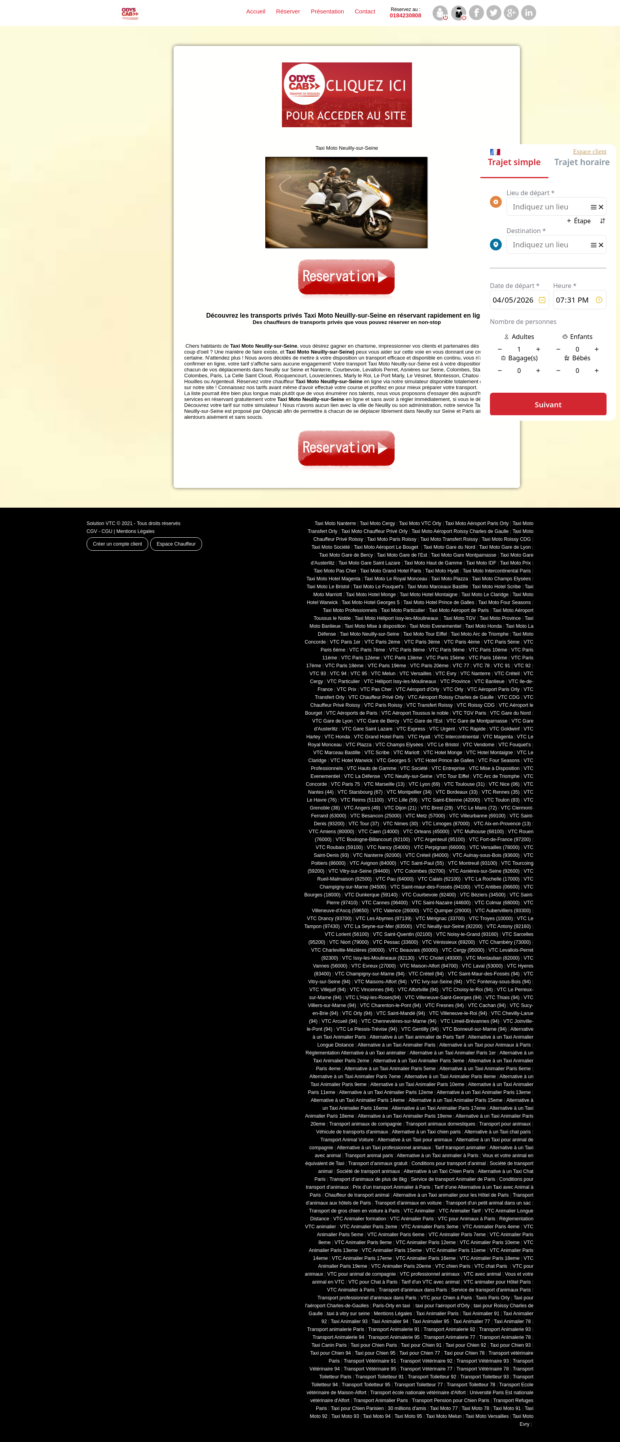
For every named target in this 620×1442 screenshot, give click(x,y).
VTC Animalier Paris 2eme (368, 1226)
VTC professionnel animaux (430, 1274)
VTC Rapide (472, 729)
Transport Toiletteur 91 (379, 1377)
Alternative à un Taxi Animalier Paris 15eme (455, 1100)
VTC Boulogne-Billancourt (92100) (373, 839)
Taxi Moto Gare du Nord (449, 547)
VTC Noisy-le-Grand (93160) (467, 934)
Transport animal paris (369, 1155)
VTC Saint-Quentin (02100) (402, 934)
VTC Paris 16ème (488, 658)
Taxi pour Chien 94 (330, 1353)
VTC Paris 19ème (387, 665)
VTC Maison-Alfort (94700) (429, 966)
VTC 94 (338, 673)
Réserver (288, 11)
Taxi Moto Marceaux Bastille (437, 586)
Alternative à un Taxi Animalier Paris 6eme (485, 1068)
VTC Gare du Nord (510, 713)
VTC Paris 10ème (488, 650)
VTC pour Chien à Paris (446, 1298)
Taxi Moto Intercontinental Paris (497, 571)
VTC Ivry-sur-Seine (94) (436, 982)
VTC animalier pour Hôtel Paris (497, 1282)
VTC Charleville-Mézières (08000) (348, 950)
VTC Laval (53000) (482, 966)
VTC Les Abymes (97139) (384, 918)
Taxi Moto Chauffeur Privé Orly (374, 531)
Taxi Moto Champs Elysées (501, 579)
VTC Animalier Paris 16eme (426, 1258)
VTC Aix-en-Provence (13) (502, 823)
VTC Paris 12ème (360, 658)
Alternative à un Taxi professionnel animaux (384, 1147)
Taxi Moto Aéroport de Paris (459, 610)
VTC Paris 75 (345, 784)
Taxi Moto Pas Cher (335, 571)
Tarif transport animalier (460, 1147)
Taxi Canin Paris (329, 1345)
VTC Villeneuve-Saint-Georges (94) (443, 997)
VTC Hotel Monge (442, 752)
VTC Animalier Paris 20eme (401, 1266)
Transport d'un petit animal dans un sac (488, 1203)
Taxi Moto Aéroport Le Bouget (387, 547)
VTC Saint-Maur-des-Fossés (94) (484, 974)
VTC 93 (318, 673)
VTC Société (413, 768)
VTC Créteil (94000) (427, 855)
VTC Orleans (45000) (426, 831)
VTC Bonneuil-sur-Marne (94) (474, 1029)
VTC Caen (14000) (378, 831)
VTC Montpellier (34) (409, 792)
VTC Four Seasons (499, 760)
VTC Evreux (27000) (374, 966)
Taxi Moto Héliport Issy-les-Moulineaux (396, 618)
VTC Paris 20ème (429, 665)
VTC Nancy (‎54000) (388, 847)
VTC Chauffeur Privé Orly (376, 697)
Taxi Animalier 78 (512, 1321)
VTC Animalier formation (359, 1219)
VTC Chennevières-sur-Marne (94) (399, 1021)
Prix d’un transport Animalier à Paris (391, 1187)
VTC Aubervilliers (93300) (503, 910)
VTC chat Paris (491, 1266)
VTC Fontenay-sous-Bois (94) (498, 982)
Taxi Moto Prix (515, 563)
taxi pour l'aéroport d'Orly (443, 1305)
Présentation (327, 11)
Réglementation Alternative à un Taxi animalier (356, 1053)
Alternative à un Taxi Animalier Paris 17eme (439, 1108)
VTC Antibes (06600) (497, 887)
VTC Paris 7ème (367, 650)
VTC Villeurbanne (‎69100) (477, 816)
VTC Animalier (419, 1211)
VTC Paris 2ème (383, 642)
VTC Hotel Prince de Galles (444, 760)
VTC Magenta (498, 737)
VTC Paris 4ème (462, 642)
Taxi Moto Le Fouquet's (378, 586)
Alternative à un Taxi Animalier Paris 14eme (358, 1100)
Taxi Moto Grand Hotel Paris (390, 571)
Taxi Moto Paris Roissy (391, 539)
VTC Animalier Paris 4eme (491, 1226)
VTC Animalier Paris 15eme (392, 1250)
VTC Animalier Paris (411, 1219)
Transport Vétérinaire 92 (426, 1361)
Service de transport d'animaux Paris (491, 1290)
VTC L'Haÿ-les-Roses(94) (373, 997)
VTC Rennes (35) (501, 792)
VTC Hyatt (419, 737)
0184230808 (406, 13)
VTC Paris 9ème (447, 650)
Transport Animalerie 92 (449, 1329)
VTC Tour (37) (364, 823)
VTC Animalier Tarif (459, 1211)
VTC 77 (461, 665)
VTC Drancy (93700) (329, 918)
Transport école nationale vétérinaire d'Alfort (417, 1392)
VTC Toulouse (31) (464, 784)
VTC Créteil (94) (426, 974)
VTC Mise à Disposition (494, 768)
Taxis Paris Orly (493, 1298)
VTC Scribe (377, 752)
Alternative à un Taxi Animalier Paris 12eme (386, 1092)
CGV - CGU (99, 531)
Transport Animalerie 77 (449, 1337)
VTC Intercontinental (456, 737)
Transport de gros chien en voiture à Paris (354, 1211)
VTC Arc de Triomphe (496, 776)
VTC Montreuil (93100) (472, 863)
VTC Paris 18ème (344, 665)
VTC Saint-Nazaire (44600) (441, 902)
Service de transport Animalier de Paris (453, 1179)
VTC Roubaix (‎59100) (339, 847)
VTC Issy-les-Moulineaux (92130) (378, 958)
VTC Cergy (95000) (463, 950)
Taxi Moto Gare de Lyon (505, 547)
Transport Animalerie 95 (394, 1337)
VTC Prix (346, 689)
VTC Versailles (415, 673)
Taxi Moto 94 (377, 1416)
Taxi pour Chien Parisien (357, 1408)
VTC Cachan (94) (487, 1005)
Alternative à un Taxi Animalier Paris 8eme (450, 1076)
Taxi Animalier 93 (349, 1321)
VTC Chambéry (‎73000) (505, 942)
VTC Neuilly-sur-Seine (408, 776)
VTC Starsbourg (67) (360, 792)
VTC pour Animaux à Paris (466, 1219)
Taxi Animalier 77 (471, 1321)
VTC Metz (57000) (425, 816)
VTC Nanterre (475, 673)
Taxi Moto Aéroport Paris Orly (477, 523)
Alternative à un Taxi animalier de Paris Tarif (417, 1037)
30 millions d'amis (407, 1408)
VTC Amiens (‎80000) (331, 831)
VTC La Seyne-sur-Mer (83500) (378, 926)
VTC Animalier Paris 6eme (396, 1234)
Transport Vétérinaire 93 (482, 1361)
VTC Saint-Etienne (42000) (451, 800)
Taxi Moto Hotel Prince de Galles (438, 602)
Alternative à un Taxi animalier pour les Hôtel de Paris (451, 1195)
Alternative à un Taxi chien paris (426, 1132)
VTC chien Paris (452, 1266)
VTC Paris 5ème (502, 642)
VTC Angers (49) (362, 808)
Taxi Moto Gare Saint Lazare (369, 563)
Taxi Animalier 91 (481, 1313)
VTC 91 (502, 665)
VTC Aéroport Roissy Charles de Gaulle (450, 697)
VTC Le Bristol (443, 744)
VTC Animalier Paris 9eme (363, 1242)
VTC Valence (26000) (395, 910)
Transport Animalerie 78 (505, 1337)
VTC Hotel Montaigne (489, 752)
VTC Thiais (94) (503, 997)
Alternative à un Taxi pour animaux (414, 1140)
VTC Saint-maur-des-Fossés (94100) (430, 887)
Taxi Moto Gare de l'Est (402, 555)
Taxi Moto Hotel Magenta (333, 579)
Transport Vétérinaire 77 (426, 1369)
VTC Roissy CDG (476, 705)
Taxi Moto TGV (459, 618)
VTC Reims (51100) (362, 800)
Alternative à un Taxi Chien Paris (439, 1171)
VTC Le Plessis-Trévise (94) (366, 1029)
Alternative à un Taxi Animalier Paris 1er (453, 1053)
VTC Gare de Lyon (332, 721)
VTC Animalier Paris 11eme (456, 1250)
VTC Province (455, 681)
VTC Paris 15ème (445, 658)
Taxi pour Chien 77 (419, 1353)
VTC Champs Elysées (399, 744)
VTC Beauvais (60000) (413, 950)
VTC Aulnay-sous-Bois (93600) (486, 855)
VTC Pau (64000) (395, 879)
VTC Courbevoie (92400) (429, 895)
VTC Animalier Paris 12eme (426, 1242)
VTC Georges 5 (393, 760)
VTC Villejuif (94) (327, 989)
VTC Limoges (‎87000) (446, 823)
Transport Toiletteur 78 (471, 1384)
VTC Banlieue (489, 681)
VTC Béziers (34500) (482, 895)
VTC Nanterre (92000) (377, 855)
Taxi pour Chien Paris (374, 1345)
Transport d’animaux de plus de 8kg (368, 1179)
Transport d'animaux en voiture (408, 1203)
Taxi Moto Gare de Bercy (346, 555)
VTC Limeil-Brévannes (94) (469, 1021)
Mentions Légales (135, 531)
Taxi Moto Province (500, 618)
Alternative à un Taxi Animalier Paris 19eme (405, 1116)
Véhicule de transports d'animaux (352, 1132)
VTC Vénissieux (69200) (448, 942)
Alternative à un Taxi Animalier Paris (397, 1045)
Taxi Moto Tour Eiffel (425, 634)
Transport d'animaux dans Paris (413, 1290)
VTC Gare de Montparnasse (476, 721)
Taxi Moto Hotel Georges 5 (370, 602)
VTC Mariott (406, 752)
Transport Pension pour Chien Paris (451, 1400)
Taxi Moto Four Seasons (504, 602)
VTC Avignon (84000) (373, 863)
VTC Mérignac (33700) (440, 918)
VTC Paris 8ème (407, 650)
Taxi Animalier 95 (430, 1321)
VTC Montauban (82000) (493, 958)
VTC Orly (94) (357, 1013)
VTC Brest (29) (436, 808)
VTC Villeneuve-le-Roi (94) (458, 1013)
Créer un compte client (117, 544)
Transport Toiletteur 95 (366, 1384)
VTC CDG (509, 697)
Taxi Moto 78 (475, 1408)
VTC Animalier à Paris (351, 1290)
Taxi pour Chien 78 (464, 1353)
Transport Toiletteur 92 (432, 1377)
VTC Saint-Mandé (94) (400, 1013)
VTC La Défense (362, 776)
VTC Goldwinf (505, 729)
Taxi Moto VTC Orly (420, 523)
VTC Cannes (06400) (385, 902)
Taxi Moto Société (331, 547)
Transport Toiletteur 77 (418, 1384)
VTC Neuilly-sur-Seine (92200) (449, 926)
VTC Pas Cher (376, 689)
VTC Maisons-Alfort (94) (380, 982)
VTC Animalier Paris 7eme (457, 1234)
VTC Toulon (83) (502, 800)
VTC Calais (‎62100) (439, 879)
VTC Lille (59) (403, 800)
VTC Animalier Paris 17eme (362, 1258)
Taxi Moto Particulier (403, 610)
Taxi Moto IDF (481, 563)
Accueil (255, 11)
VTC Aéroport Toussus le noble (415, 713)
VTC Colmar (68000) (497, 902)
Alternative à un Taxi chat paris (497, 1132)
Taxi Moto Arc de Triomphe (479, 634)
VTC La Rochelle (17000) (492, 879)
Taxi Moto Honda (483, 626)
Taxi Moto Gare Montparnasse (463, 555)
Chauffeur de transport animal (357, 1195)
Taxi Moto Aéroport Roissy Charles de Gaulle (460, 531)
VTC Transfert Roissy (429, 705)
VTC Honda (337, 737)
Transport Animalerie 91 (394, 1329)
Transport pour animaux (505, 1124)
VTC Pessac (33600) (395, 942)
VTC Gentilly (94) (420, 1029)
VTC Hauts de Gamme (371, 768)
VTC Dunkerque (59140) (370, 895)
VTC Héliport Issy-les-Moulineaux (400, 681)
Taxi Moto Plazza (449, 579)
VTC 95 (359, 673)
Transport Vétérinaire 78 (482, 1369)
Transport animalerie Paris (335, 1329)
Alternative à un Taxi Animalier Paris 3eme (418, 1061)
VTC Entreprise (448, 768)
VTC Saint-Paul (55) (422, 863)
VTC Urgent (442, 729)
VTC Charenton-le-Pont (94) (390, 1005)
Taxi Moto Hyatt (442, 571)
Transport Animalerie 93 (505, 1329)
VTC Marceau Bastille (336, 752)
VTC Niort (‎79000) (349, 942)
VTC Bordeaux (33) (457, 792)
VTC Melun (383, 673)
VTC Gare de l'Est (422, 721)
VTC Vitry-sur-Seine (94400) (359, 871)
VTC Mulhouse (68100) (479, 831)
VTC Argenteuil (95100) (439, 839)
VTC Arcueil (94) (339, 1021)
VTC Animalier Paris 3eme (430, 1226)
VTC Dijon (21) (400, 808)
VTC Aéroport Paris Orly (493, 689)
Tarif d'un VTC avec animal (430, 1282)
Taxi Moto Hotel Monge (371, 594)
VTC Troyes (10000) (491, 918)
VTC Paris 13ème (403, 658)
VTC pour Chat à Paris (372, 1282)
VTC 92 (522, 665)
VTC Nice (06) (504, 784)
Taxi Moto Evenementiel (435, 626)
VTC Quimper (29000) (447, 910)
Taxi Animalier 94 (390, 1321)
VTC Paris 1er (345, 642)
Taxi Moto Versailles (486, 1416)
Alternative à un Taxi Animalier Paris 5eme (390, 1068)
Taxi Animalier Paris (437, 1313)
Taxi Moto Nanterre (335, 523)
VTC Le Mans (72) (477, 808)
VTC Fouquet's (514, 744)
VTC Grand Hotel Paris (379, 737)
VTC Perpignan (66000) (439, 847)
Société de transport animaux (368, 1171)
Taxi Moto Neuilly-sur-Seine (369, 634)
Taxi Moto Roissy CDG (506, 539)
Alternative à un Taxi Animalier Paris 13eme (484, 1092)
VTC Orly (453, 689)
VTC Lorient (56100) (347, 934)
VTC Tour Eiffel (453, 776)
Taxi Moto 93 (345, 1416)
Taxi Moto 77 (444, 1408)
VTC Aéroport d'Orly (417, 689)
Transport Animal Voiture (347, 1140)
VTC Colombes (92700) (419, 871)
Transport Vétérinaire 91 (370, 1361)
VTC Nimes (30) (400, 823)
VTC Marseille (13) (384, 784)
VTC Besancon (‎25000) (375, 816)
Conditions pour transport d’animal (448, 1163)
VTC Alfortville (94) (418, 989)
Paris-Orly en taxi (392, 1305)
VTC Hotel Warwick (352, 760)
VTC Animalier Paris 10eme (490, 1242)
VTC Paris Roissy (383, 705)
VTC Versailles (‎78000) (494, 847)
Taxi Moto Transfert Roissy (449, 539)
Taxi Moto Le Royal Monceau (395, 579)
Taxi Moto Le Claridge (484, 594)
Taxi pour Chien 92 (466, 1345)
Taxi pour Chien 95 (375, 1353)
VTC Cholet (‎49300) (440, 958)
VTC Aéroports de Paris (352, 713)
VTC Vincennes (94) (372, 989)
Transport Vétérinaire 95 (370, 1369)
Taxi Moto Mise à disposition (374, 626)
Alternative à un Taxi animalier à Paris (437, 1155)
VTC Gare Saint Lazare (367, 729)
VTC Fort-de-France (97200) (500, 839)
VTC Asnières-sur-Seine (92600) (484, 871)
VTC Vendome (478, 744)
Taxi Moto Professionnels (350, 610)
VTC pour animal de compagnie (361, 1274)
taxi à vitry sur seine (348, 1313)
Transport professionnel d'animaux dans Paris (367, 1298)
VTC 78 (481, 665)
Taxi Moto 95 (408, 1416)
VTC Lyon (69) (424, 784)
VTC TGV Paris (469, 713)
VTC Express (411, 729)
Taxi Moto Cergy (377, 523)
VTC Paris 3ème (422, 642)
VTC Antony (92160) (509, 926)
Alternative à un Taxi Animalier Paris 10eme (417, 1084)
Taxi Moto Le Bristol (328, 586)
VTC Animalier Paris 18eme (490, 1258)
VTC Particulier (343, 681)
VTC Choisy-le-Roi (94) (467, 989)
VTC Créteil (507, 673)
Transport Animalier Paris (380, 1400)
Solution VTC (101, 523)
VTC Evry (445, 673)
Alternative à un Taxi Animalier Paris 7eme (355, 1076)
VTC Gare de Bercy (378, 721)
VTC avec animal (482, 1274)
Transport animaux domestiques (440, 1124)
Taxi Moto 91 (507, 1408)
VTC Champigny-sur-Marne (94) (370, 974)
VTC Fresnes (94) (444, 1005)
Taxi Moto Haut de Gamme (433, 563)
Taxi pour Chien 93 (510, 1345)
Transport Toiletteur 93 (484, 1377)
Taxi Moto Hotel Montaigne (428, 594)
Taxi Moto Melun (444, 1416)
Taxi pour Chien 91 (421, 1345)
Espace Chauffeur (176, 544)
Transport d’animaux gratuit (378, 1163)
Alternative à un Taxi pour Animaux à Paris (485, 1045)
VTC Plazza (358, 744)
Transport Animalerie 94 (338, 1337)
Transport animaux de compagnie (365, 1124)
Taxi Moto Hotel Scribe (496, 586)
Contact (365, 11)
